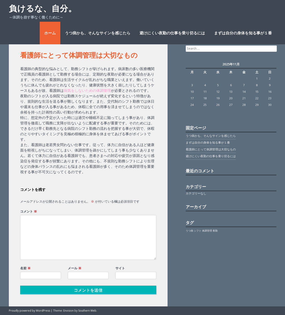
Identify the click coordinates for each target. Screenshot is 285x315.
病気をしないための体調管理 (87, 90)
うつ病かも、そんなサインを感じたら (97, 33)
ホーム (50, 33)
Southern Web (87, 311)
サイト (120, 268)
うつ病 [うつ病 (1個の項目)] (189, 230)
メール (74, 268)
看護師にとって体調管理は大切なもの (211, 149)
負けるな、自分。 (43, 8)
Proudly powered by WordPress (29, 311)
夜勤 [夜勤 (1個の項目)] (215, 230)
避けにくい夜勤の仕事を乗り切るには (172, 33)
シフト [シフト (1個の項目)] (197, 230)
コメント (28, 211)
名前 (25, 268)
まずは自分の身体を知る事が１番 (243, 33)
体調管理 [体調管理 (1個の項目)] (207, 230)
